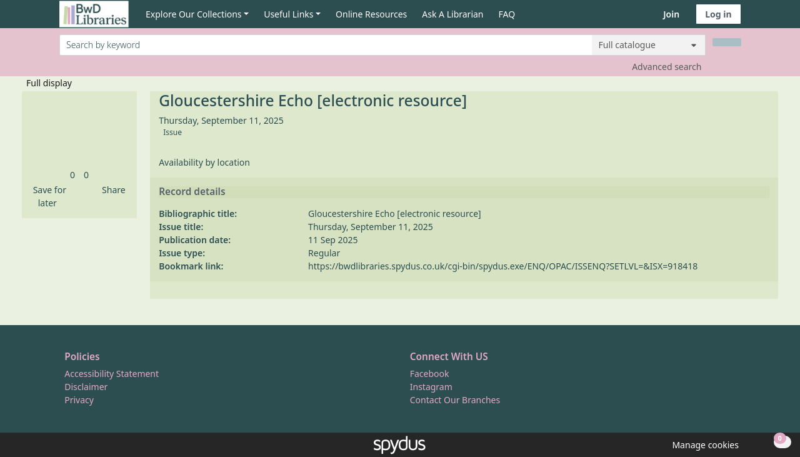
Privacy (79, 400)
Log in (718, 14)
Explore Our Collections (194, 14)
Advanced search (666, 67)
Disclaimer (86, 387)
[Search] (726, 42)
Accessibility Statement (111, 373)
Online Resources (371, 14)
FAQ (507, 14)
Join (671, 14)
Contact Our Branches (455, 400)
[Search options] (649, 45)
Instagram (431, 387)
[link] (72, 175)
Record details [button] (192, 192)
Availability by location (204, 162)
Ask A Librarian (452, 14)
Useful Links (288, 14)
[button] (47, 196)
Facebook (429, 373)
